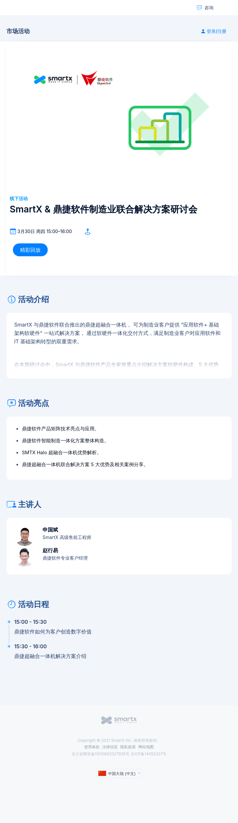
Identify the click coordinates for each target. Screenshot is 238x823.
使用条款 (92, 746)
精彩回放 (30, 250)
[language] (119, 773)
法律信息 (110, 746)
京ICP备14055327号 (149, 753)
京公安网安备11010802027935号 (101, 753)
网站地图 (146, 746)
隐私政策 (128, 746)
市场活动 (18, 31)
